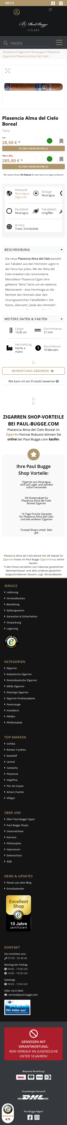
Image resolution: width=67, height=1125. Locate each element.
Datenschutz (14, 855)
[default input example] (39, 141)
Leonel (11, 761)
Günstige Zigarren (17, 692)
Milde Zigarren (15, 686)
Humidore (13, 710)
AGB (9, 861)
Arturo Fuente (15, 792)
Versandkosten (16, 598)
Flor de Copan (15, 786)
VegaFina (12, 780)
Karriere (11, 837)
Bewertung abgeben (33, 371)
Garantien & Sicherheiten (22, 616)
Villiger (11, 798)
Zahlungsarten (15, 610)
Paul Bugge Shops (17, 825)
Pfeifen (11, 716)
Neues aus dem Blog (19, 882)
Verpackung (14, 622)
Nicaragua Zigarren (22, 195)
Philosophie (14, 843)
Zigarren (8, 559)
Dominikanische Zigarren (22, 680)
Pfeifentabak (14, 722)
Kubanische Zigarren (19, 674)
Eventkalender (15, 888)
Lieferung (12, 592)
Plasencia (12, 774)
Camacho (12, 767)
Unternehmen (15, 831)
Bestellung (13, 604)
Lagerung (12, 628)
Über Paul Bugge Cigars (21, 819)
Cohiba (11, 743)
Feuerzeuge (14, 704)
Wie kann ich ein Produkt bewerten (33, 381)
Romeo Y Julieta (16, 749)
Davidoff (12, 755)
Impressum (13, 849)
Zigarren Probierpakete (21, 698)
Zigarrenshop (48, 559)
